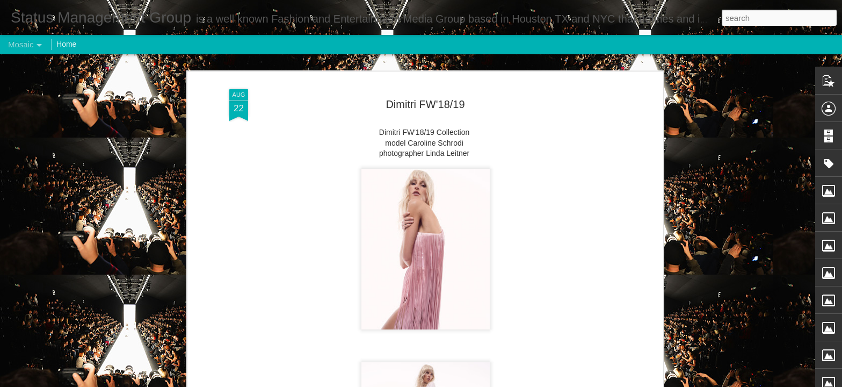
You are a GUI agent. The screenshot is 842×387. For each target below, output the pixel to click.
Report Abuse (486, 381)
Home (66, 44)
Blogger (454, 381)
